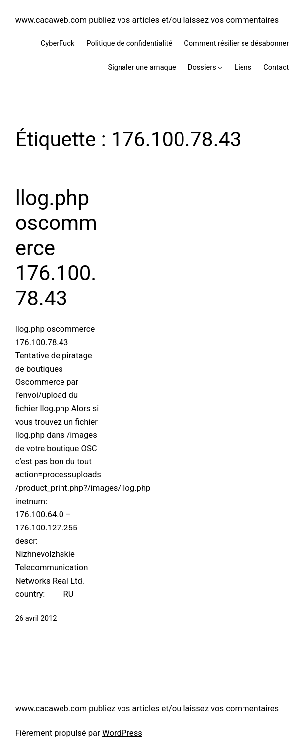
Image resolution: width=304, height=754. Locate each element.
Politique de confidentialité (129, 43)
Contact (276, 67)
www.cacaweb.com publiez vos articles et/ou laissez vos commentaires (147, 20)
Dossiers (202, 67)
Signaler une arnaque (142, 67)
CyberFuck (58, 43)
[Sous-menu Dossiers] (220, 67)
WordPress (122, 733)
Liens (242, 67)
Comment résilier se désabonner (236, 43)
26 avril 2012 (36, 618)
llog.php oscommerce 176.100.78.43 (56, 248)
